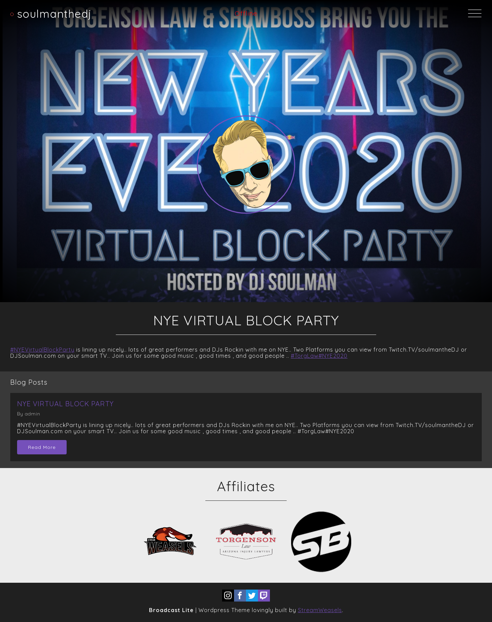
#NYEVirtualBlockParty (42, 349)
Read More (42, 447)
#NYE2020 (332, 355)
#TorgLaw (304, 355)
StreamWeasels (320, 610)
